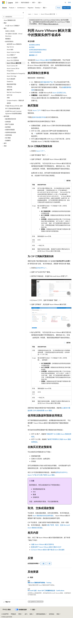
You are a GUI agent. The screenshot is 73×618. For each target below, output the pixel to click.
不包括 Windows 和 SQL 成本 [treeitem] (14, 106)
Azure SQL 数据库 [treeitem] (12, 58)
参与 (26, 614)
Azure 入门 (66, 8)
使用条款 (51, 614)
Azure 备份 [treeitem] (10, 49)
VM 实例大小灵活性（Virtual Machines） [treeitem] (13, 35)
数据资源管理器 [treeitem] (11, 84)
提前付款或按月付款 (39, 117)
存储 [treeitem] (8, 98)
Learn (29, 14)
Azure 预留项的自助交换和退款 (43, 516)
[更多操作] (69, 14)
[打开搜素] (65, 2)
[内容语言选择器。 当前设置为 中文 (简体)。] (7, 609)
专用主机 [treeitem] (9, 87)
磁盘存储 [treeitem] (9, 90)
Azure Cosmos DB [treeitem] (12, 66)
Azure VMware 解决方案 (48, 14)
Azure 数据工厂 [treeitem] (11, 55)
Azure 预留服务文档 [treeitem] (9, 20)
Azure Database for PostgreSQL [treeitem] (16, 73)
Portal (58, 8)
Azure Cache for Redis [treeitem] (13, 52)
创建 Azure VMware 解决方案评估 (42, 544)
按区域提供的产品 (46, 82)
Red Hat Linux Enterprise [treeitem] (14, 92)
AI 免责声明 (5, 614)
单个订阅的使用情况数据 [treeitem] (12, 108)
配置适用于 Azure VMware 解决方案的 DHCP (46, 547)
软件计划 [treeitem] (9, 95)
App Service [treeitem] (10, 47)
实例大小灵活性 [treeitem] (10, 31)
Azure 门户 (36, 110)
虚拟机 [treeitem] (9, 103)
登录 (69, 2)
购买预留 (32, 47)
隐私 (31, 614)
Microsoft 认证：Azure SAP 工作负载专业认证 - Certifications (46, 590)
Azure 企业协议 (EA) (59, 93)
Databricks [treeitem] (10, 81)
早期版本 (13, 614)
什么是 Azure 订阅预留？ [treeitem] (12, 26)
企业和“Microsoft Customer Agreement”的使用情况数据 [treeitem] (13, 112)
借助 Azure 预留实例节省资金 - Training (39, 582)
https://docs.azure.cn (50, 24)
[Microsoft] (3, 2)
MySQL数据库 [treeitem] (11, 79)
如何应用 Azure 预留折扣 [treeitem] (14, 44)
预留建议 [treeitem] (8, 39)
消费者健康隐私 (40, 614)
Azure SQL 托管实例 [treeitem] (13, 60)
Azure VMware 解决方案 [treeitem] (14, 63)
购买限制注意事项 (34, 45)
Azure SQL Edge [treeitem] (11, 76)
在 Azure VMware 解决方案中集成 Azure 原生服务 (48, 550)
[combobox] (13, 16)
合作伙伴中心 (40, 268)
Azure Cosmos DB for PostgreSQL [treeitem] (13, 69)
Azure (36, 14)
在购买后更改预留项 (35, 52)
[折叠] (23, 12)
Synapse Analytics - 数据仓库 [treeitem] (15, 100)
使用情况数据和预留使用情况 (37, 50)
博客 (19, 614)
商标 (58, 614)
